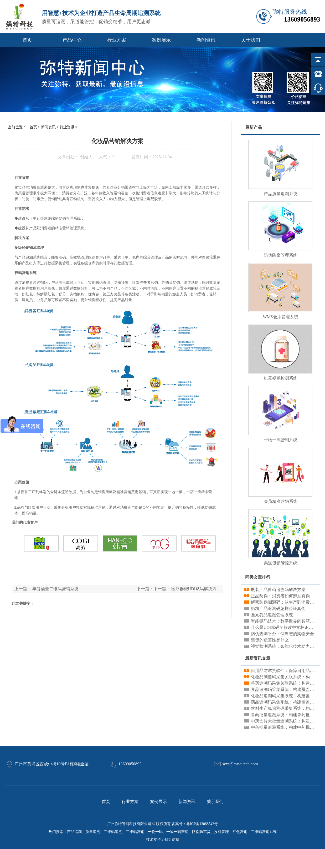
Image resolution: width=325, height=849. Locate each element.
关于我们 (250, 40)
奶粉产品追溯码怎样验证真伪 (278, 608)
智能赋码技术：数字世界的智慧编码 (284, 621)
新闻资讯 (206, 40)
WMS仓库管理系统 (280, 317)
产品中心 (72, 40)
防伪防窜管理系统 (280, 255)
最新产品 (253, 127)
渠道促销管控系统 (280, 563)
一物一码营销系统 (280, 440)
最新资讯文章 (257, 658)
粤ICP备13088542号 (202, 824)
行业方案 (116, 40)
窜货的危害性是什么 (270, 640)
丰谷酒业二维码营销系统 (55, 589)
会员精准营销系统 (280, 501)
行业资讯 (67, 127)
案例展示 (161, 40)
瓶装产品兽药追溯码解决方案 (278, 589)
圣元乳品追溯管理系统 (272, 615)
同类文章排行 (257, 577)
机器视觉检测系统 (280, 378)
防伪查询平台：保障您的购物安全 (282, 633)
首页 (27, 40)
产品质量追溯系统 (280, 193)
